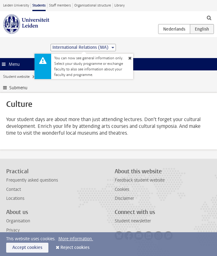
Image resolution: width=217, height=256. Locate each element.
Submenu (18, 88)
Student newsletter (133, 221)
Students (39, 5)
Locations (15, 198)
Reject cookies (74, 247)
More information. (75, 239)
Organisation (18, 221)
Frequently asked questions (32, 180)
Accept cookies (27, 247)
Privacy (13, 230)
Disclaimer (124, 198)
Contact (13, 189)
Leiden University (16, 5)
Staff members (60, 5)
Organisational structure (92, 5)
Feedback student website (140, 180)
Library (119, 5)
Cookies (122, 189)
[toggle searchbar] (209, 18)
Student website (16, 76)
